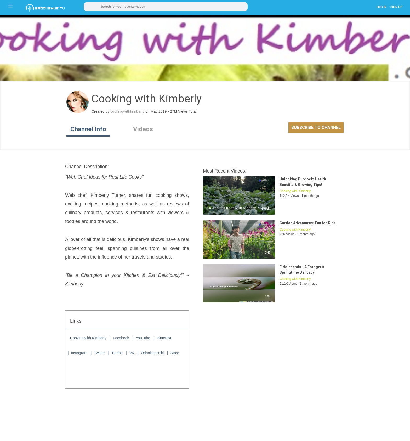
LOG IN (381, 7)
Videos (143, 129)
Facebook (121, 338)
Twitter (99, 353)
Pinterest (164, 338)
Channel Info (88, 129)
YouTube (143, 338)
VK (131, 353)
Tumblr (117, 353)
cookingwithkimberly (127, 111)
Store (174, 353)
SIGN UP (396, 7)
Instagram (79, 353)
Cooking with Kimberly (88, 338)
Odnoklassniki (152, 353)
